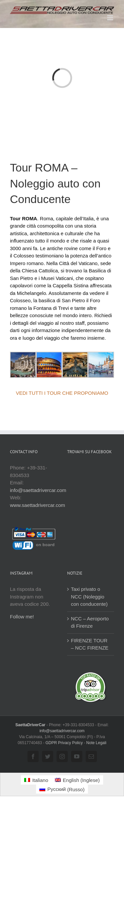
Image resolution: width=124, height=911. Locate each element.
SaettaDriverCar (31, 725)
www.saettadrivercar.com (37, 505)
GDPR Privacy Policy (64, 742)
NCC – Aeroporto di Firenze (90, 622)
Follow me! (22, 616)
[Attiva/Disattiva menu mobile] (110, 17)
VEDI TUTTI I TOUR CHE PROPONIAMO (62, 393)
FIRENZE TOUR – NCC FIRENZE (89, 644)
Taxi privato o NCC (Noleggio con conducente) (89, 596)
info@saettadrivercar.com (38, 490)
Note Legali (96, 742)
